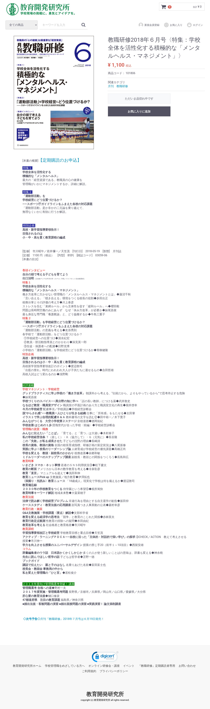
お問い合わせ (187, 665)
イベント (128, 665)
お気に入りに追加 (139, 111)
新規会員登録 (148, 25)
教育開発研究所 (105, 694)
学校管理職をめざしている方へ (65, 665)
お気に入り (173, 25)
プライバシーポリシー (114, 671)
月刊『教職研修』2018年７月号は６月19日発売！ (63, 619)
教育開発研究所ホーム (27, 665)
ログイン (195, 25)
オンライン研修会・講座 (104, 665)
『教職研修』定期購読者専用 (156, 665)
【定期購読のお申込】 (59, 160)
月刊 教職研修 (118, 86)
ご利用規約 (89, 671)
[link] (105, 657)
